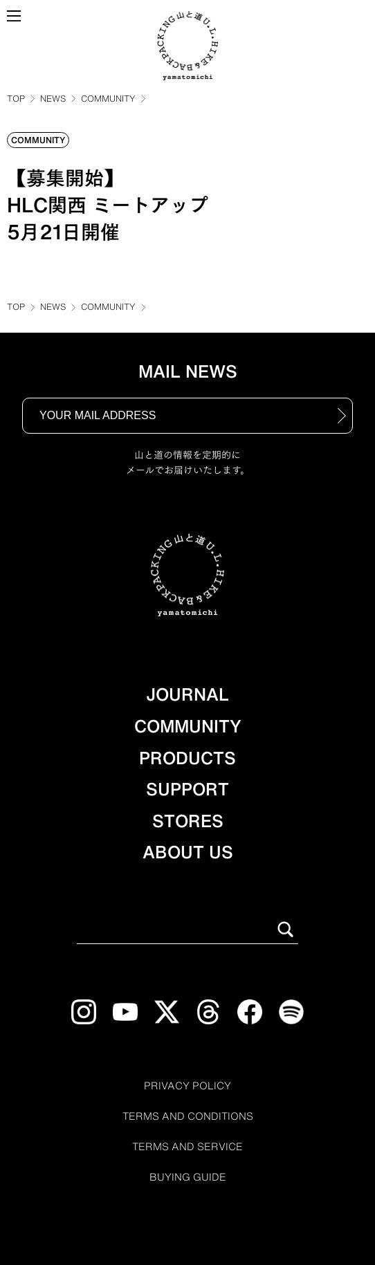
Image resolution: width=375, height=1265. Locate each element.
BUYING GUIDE (187, 1177)
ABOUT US (188, 852)
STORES (187, 821)
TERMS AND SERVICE (187, 1147)
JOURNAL (187, 694)
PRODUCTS (187, 758)
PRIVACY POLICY (187, 1086)
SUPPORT (187, 789)
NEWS (53, 98)
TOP (16, 98)
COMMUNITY (108, 98)
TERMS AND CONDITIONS (187, 1116)
